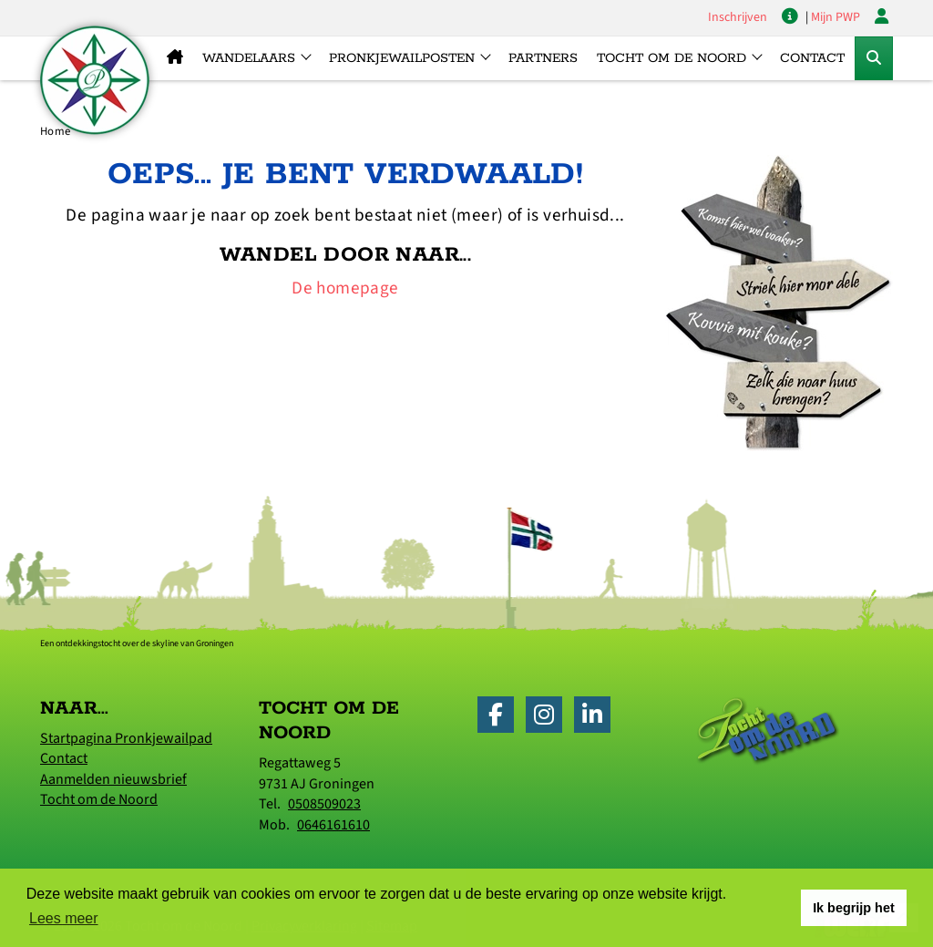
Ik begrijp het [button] (854, 908)
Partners (543, 58)
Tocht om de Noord (99, 799)
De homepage (345, 288)
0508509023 (324, 804)
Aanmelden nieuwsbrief (113, 779)
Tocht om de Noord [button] (671, 58)
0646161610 (333, 825)
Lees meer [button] (63, 918)
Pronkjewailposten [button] (402, 58)
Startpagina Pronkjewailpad (126, 738)
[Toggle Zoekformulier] (874, 58)
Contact (812, 58)
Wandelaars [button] (248, 58)
